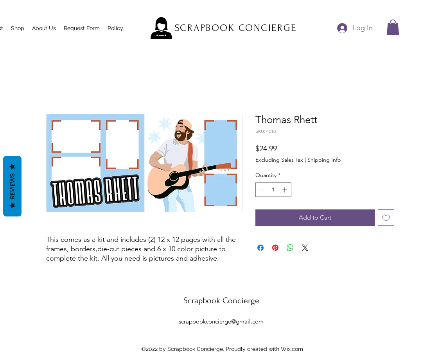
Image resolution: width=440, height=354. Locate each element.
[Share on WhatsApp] (290, 247)
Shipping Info (324, 159)
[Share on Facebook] (260, 247)
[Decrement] (261, 190)
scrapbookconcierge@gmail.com (221, 321)
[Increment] (285, 190)
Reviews (12, 186)
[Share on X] (305, 247)
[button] (392, 27)
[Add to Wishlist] (386, 217)
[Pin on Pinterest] (275, 247)
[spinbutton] (273, 190)
